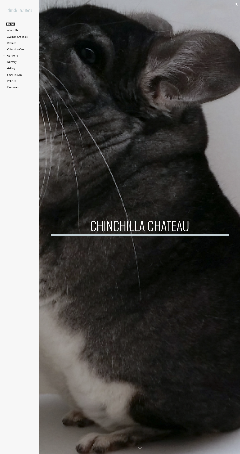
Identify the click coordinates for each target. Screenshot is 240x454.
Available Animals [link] (17, 36)
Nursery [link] (12, 62)
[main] (139, 227)
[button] (236, 4)
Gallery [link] (11, 68)
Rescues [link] (11, 43)
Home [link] (10, 24)
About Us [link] (12, 30)
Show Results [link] (14, 74)
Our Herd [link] (12, 55)
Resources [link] (13, 87)
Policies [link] (11, 81)
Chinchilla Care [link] (15, 49)
